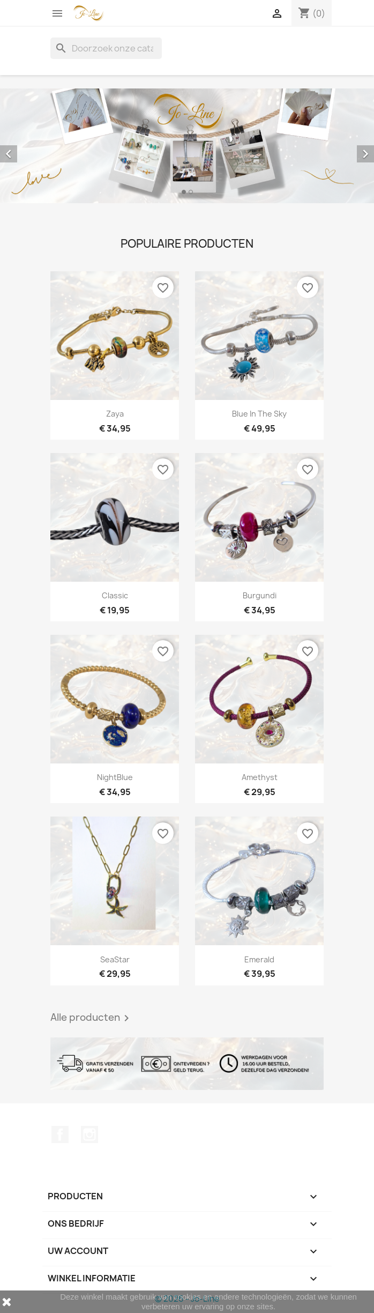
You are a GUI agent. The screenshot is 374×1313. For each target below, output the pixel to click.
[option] (187, 145)
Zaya (115, 414)
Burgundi (259, 595)
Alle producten (91, 1018)
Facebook (60, 1134)
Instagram (89, 1134)
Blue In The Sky (259, 414)
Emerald (259, 959)
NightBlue (115, 777)
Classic (115, 595)
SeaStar (115, 959)
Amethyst (260, 777)
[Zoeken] (106, 48)
